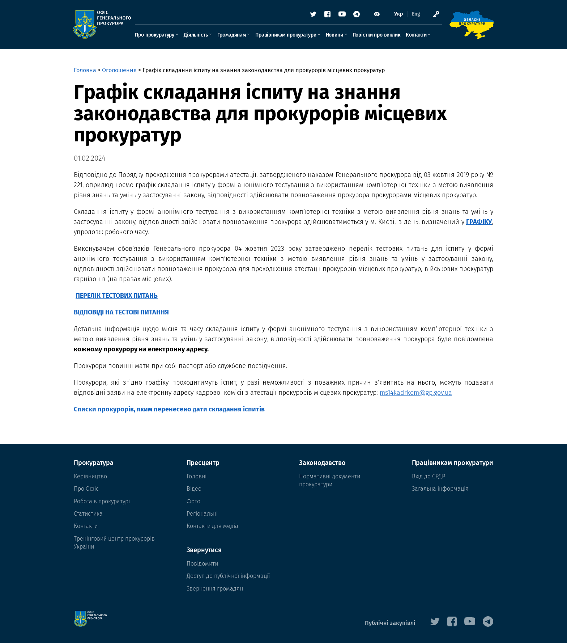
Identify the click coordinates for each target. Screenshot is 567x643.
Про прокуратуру (155, 35)
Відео (194, 488)
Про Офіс (86, 488)
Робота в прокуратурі (102, 501)
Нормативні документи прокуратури (329, 480)
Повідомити (202, 563)
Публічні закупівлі (390, 622)
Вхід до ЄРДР (428, 476)
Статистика (88, 513)
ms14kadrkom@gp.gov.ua (416, 393)
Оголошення (119, 70)
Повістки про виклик (377, 35)
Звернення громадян (215, 588)
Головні (196, 476)
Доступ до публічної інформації (228, 575)
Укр (397, 14)
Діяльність (196, 35)
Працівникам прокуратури (286, 35)
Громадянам (232, 35)
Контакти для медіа (212, 526)
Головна (85, 70)
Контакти (416, 35)
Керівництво (90, 476)
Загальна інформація (440, 488)
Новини (335, 35)
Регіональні (202, 513)
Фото (193, 501)
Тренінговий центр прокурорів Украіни (114, 542)
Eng (415, 14)
